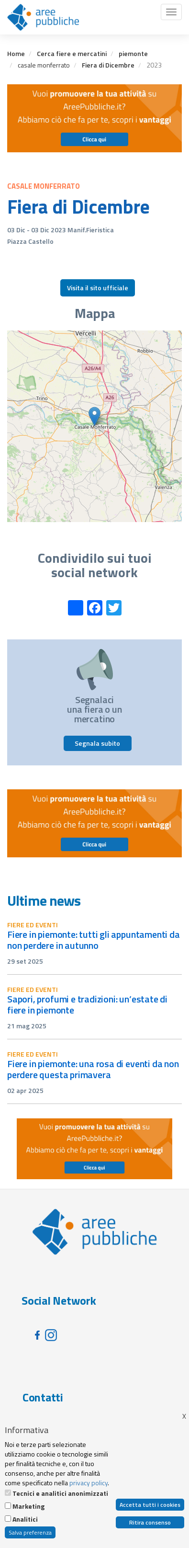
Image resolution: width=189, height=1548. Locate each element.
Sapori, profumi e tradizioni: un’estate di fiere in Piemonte (87, 1004)
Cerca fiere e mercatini (72, 53)
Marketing (28, 1506)
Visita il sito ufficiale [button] (97, 288)
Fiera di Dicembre (108, 65)
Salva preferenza (30, 1532)
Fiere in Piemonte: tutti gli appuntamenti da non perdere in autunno (93, 940)
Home (16, 53)
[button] (94, 416)
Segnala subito (97, 743)
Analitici (25, 1519)
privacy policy (88, 1483)
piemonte (133, 53)
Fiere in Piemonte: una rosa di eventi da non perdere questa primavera (93, 1069)
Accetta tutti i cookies (150, 1504)
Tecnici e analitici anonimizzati (60, 1493)
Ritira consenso (150, 1522)
